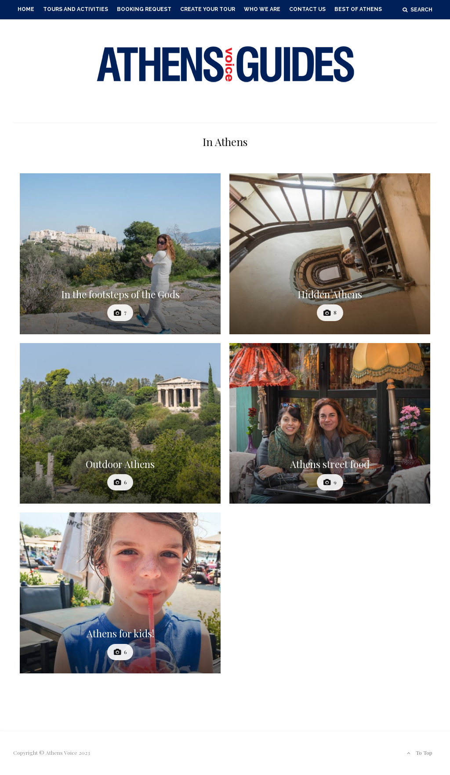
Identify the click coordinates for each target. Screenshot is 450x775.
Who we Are (262, 9)
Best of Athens (358, 9)
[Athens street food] (329, 423)
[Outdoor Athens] (120, 423)
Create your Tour (207, 9)
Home (26, 9)
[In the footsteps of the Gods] (120, 253)
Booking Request (144, 9)
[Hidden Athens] (329, 253)
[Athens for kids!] (120, 592)
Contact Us (307, 9)
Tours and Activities (75, 9)
